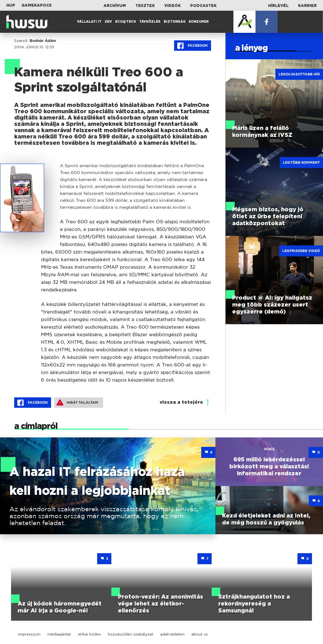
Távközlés (150, 21)
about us (199, 634)
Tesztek (145, 6)
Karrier (307, 6)
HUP (10, 5)
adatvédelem (172, 634)
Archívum (114, 6)
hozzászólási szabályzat (130, 634)
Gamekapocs (36, 5)
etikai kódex (89, 634)
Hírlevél (278, 6)
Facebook (192, 46)
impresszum (29, 634)
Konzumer (199, 21)
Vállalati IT (89, 21)
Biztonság (174, 21)
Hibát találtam (77, 402)
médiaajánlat (59, 634)
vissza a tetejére (181, 402)
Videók (172, 6)
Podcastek (203, 6)
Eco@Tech (125, 21)
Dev (108, 21)
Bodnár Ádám (43, 40)
